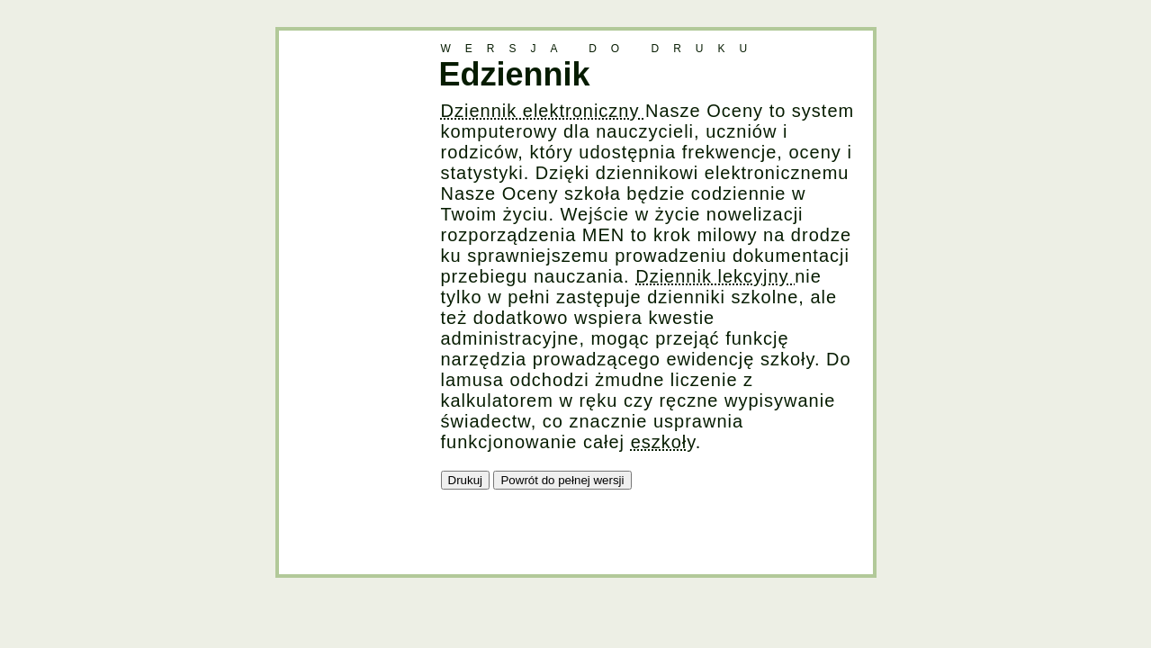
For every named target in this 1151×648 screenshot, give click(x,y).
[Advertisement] (351, 301)
